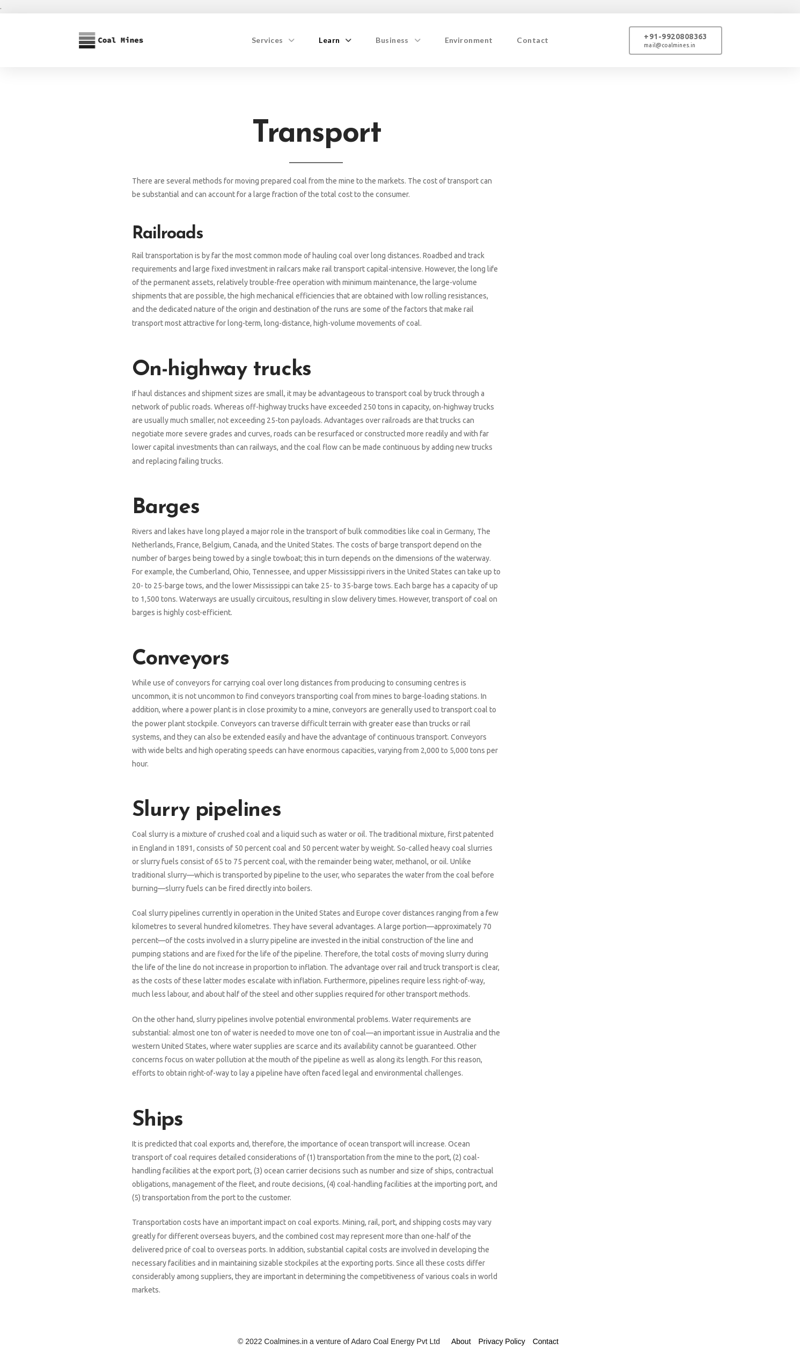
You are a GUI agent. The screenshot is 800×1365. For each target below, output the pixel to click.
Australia (458, 1032)
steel (271, 994)
